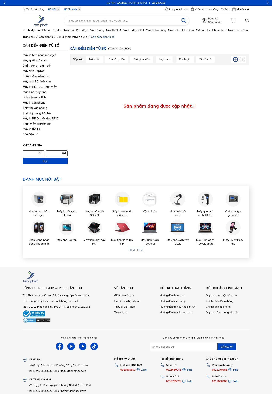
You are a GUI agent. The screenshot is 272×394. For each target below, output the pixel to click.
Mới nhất (94, 59)
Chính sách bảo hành (218, 306)
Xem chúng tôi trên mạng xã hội (79, 337)
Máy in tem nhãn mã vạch (39, 55)
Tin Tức (225, 9)
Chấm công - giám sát (37, 65)
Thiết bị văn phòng (35, 108)
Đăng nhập (214, 22)
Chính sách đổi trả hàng (219, 300)
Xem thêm (136, 250)
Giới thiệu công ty (124, 295)
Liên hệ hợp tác (131, 300)
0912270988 (219, 369)
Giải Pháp (129, 306)
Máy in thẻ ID (176, 30)
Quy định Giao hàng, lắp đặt (222, 312)
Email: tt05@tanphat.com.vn (70, 370)
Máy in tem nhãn (238, 30)
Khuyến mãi (240, 9)
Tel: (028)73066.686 (40, 390)
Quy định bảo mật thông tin (221, 295)
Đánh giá (184, 59)
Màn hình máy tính (34, 92)
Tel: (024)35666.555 (40, 370)
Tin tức (118, 306)
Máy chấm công (156, 30)
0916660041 (173, 369)
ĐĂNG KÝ (226, 347)
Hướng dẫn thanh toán (173, 295)
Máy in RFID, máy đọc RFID (41, 118)
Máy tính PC (72, 30)
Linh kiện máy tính (34, 97)
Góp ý (117, 300)
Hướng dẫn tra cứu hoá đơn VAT (178, 306)
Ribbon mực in (195, 30)
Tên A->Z (205, 59)
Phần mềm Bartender (37, 123)
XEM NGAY (158, 2)
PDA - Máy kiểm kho (36, 76)
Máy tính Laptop (34, 71)
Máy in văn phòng (93, 30)
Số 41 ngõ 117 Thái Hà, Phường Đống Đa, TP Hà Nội (58, 365)
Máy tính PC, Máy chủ (37, 81)
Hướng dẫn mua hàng (172, 300)
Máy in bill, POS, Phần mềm (40, 86)
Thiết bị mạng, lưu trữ (37, 113)
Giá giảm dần (142, 59)
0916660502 (127, 369)
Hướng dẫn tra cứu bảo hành (176, 312)
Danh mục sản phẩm (36, 30)
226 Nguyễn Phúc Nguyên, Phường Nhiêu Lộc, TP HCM (60, 385)
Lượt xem (164, 59)
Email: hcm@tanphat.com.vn (70, 390)
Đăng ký (213, 18)
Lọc (45, 161)
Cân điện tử (30, 134)
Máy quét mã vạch (118, 30)
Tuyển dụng (121, 312)
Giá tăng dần (117, 59)
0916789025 (173, 381)
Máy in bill (138, 30)
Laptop (57, 30)
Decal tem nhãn (216, 30)
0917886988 (219, 381)
